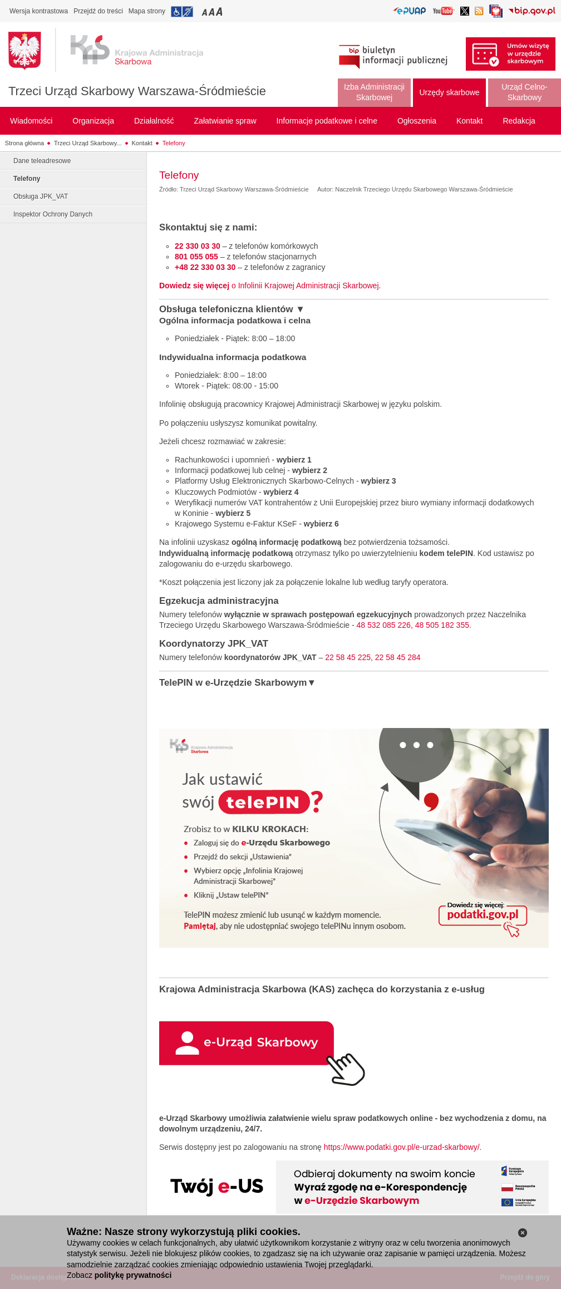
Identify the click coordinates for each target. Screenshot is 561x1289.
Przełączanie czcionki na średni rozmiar (212, 11)
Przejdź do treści (98, 11)
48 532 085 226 (384, 625)
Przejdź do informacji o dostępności (182, 11)
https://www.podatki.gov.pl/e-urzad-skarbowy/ (402, 1147)
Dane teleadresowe (42, 161)
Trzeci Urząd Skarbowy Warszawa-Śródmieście (137, 91)
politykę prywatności (133, 1275)
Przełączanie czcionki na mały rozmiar (205, 11)
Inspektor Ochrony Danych (52, 214)
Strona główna (24, 143)
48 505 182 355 (442, 625)
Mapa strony (147, 11)
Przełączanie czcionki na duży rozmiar (220, 11)
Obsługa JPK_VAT (40, 196)
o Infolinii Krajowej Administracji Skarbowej (269, 285)
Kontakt (142, 143)
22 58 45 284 (398, 657)
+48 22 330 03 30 (205, 267)
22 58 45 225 (348, 657)
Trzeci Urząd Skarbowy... (88, 143)
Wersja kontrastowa (38, 11)
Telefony (174, 143)
